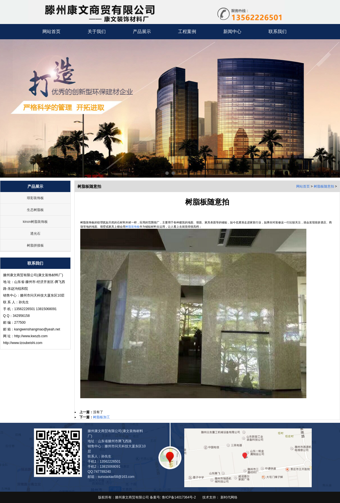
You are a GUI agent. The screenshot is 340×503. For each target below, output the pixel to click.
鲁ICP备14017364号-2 (178, 497)
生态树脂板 (35, 210)
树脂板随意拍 (324, 186)
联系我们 (277, 31)
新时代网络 (228, 497)
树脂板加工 (101, 417)
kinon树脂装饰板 (35, 222)
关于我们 (97, 31)
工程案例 (187, 31)
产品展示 (142, 31)
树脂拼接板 (35, 245)
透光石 (35, 234)
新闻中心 (232, 31)
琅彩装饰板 (35, 198)
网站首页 (51, 31)
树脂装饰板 (132, 226)
